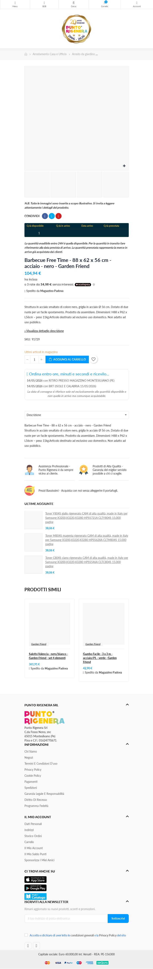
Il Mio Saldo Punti (35, 854)
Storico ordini (33, 836)
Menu (15, 2)
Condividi (45, 216)
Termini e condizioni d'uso (40, 763)
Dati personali (33, 824)
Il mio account (33, 848)
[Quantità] (34, 359)
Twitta (52, 216)
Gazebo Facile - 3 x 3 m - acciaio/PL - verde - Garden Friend (100, 658)
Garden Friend (38, 644)
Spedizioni (30, 787)
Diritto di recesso (35, 799)
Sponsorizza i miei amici (39, 860)
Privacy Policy (32, 769)
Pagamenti (30, 781)
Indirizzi (29, 830)
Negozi (28, 757)
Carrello (29, 842)
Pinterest (59, 216)
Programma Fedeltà (36, 805)
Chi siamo (30, 751)
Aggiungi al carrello (67, 359)
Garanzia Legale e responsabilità (44, 793)
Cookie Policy (32, 775)
